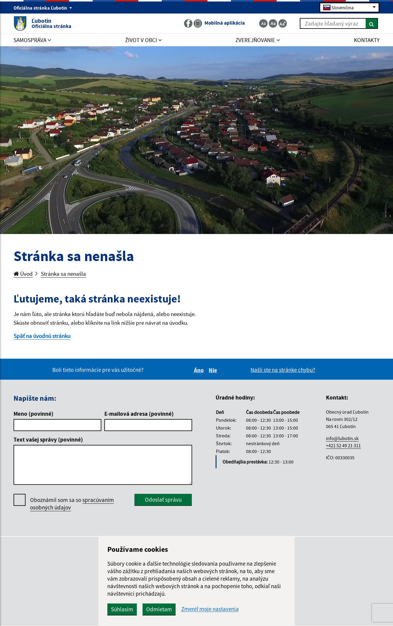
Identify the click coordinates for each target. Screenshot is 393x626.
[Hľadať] (372, 23)
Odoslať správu (163, 499)
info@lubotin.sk (342, 438)
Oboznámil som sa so (72, 503)
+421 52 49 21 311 (343, 445)
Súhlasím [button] (122, 609)
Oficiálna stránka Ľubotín (43, 8)
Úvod (23, 273)
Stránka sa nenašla (63, 273)
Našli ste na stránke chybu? (282, 369)
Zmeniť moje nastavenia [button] (210, 609)
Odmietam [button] (159, 609)
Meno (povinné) (34, 413)
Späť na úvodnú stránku (42, 335)
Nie (214, 370)
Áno (200, 370)
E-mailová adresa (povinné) (139, 413)
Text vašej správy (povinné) (48, 439)
